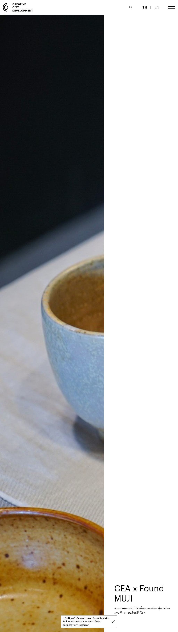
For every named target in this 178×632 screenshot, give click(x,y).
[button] (113, 621)
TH (144, 7)
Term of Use (94, 621)
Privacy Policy (75, 621)
